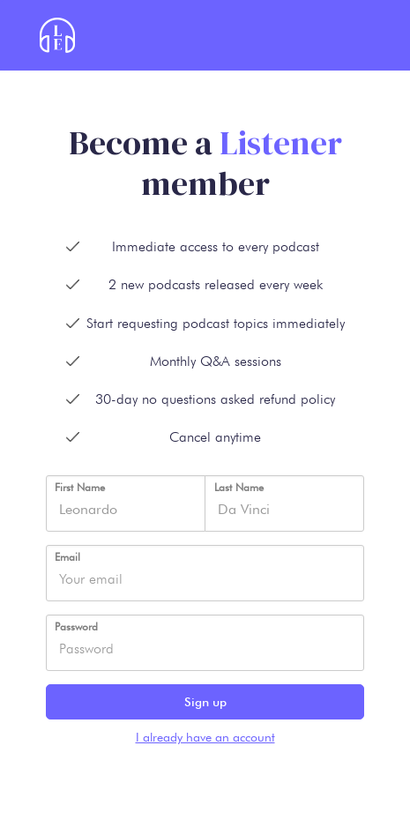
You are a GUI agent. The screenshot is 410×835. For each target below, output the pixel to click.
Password (76, 626)
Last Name (239, 487)
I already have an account (205, 737)
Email (67, 556)
